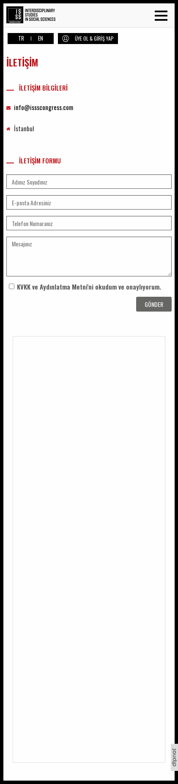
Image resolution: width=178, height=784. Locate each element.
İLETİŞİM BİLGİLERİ (37, 87)
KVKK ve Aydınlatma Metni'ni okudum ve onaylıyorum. (89, 286)
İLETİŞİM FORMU (33, 160)
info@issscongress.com (43, 107)
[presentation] (55, 309)
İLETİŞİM (22, 62)
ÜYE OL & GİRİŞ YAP (94, 38)
